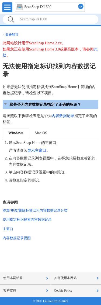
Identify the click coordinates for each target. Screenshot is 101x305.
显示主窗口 (36, 150)
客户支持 (9, 290)
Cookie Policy (63, 290)
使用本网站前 (13, 278)
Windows (15, 133)
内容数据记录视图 (17, 238)
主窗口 (8, 229)
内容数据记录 (63, 116)
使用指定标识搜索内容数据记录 (27, 219)
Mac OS (41, 133)
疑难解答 (11, 35)
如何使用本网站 (65, 278)
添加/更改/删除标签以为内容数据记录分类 (35, 210)
